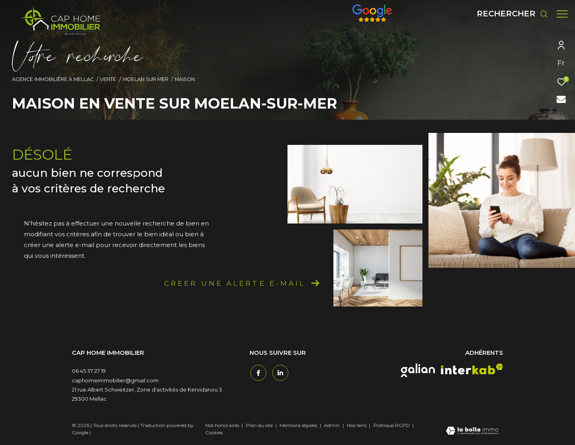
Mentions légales (299, 425)
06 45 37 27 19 (89, 371)
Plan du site (260, 425)
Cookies (214, 432)
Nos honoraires (222, 425)
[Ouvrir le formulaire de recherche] (508, 13)
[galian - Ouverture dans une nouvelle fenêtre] (418, 370)
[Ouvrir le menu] (562, 14)
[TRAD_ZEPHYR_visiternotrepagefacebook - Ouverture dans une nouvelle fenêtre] (258, 372)
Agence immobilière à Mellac (53, 79)
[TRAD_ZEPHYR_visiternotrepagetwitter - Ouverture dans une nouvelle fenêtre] (280, 372)
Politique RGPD (391, 425)
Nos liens (357, 425)
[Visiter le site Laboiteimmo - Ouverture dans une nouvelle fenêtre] (472, 431)
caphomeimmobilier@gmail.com (115, 380)
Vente (108, 79)
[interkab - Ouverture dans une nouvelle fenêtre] (472, 369)
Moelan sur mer (146, 79)
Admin (332, 425)
